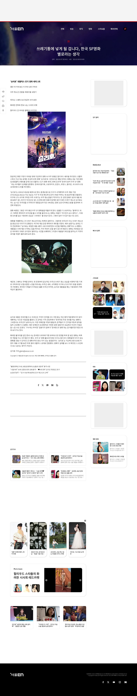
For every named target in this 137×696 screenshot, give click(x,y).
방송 (72, 28)
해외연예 (114, 28)
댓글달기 (3, 101)
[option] (63, 580)
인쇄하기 (3, 106)
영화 (90, 28)
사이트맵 (121, 674)
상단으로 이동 (3, 110)
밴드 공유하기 (57, 385)
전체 (62, 28)
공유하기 (3, 96)
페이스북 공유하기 (38, 385)
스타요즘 (101, 28)
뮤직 (81, 28)
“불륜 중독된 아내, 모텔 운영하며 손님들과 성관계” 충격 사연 (30, 366)
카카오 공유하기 (47, 385)
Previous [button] (46, 580)
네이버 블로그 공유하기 (52, 385)
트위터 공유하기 (43, 385)
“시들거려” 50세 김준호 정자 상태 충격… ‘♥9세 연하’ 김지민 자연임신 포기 (35, 369)
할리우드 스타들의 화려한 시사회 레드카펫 (26, 575)
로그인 (125, 674)
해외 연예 (96, 439)
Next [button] (80, 580)
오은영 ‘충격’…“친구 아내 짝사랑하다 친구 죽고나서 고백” (29, 372)
